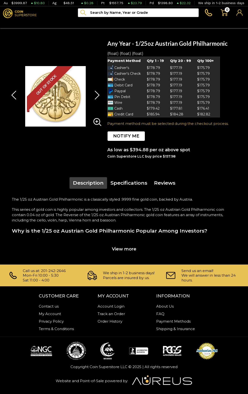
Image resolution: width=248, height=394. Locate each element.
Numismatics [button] (41, 23)
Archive (112, 23)
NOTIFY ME (126, 136)
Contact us (49, 306)
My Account (50, 313)
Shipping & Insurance (175, 328)
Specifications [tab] (128, 183)
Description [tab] (88, 183)
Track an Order (111, 313)
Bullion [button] (10, 23)
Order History (110, 321)
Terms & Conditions (56, 328)
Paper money (79, 23)
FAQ (160, 313)
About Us (165, 306)
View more (124, 249)
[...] (138, 12)
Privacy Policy (51, 321)
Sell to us (235, 23)
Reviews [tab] (164, 183)
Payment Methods (173, 321)
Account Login (111, 306)
